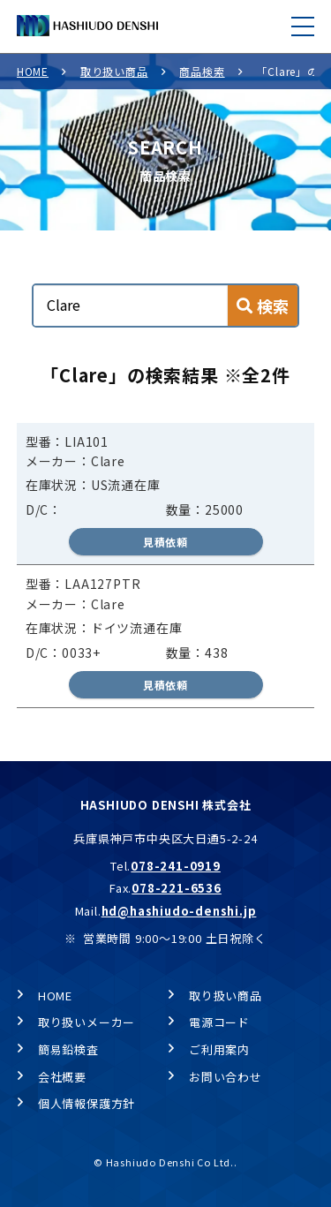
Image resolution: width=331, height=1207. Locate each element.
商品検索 (201, 71)
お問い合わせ (225, 1076)
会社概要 (62, 1076)
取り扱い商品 (114, 71)
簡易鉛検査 (68, 1049)
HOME (33, 71)
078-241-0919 (176, 865)
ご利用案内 (219, 1049)
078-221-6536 (177, 887)
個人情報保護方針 (86, 1103)
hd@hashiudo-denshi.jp (179, 910)
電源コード (219, 1022)
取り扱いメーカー (86, 1022)
